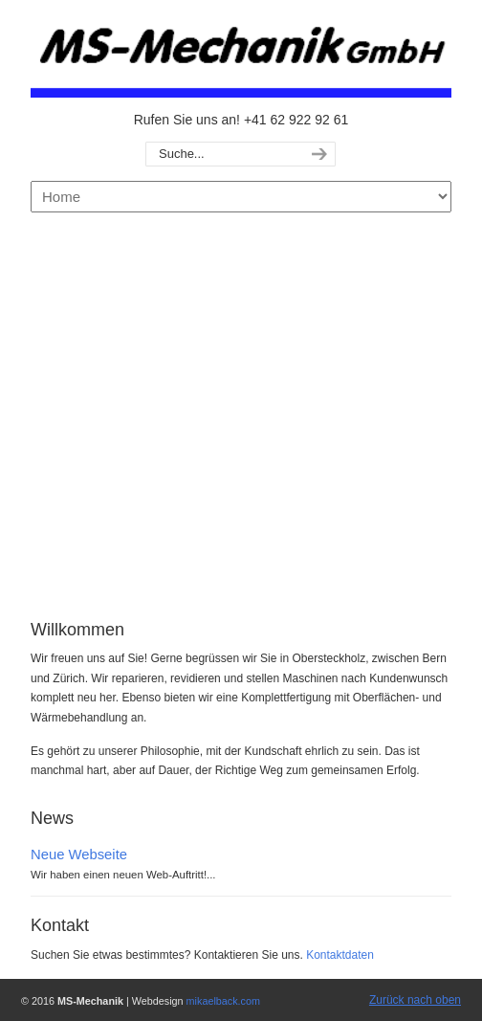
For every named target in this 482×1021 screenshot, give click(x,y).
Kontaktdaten (340, 955)
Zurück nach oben (415, 1000)
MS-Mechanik (241, 53)
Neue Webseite (79, 854)
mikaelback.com (223, 1001)
